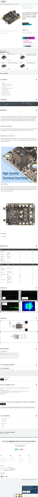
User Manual (30, 473)
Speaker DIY (11, 474)
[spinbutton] (27, 33)
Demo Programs (30, 476)
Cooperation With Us (21, 476)
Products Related (12, 473)
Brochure (29, 474)
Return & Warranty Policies (3, 476)
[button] (23, 33)
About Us (20, 473)
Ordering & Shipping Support (4, 475)
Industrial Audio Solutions (13, 475)
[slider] (26, 26)
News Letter (20, 475)
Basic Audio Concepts (3, 473)
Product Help (2, 474)
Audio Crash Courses (12, 476)
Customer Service (21, 474)
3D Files (29, 475)
